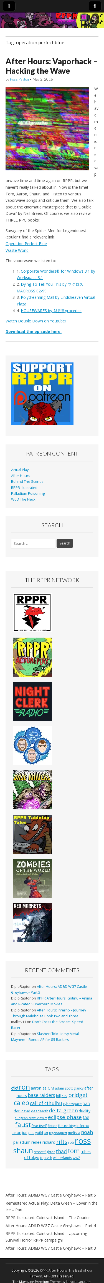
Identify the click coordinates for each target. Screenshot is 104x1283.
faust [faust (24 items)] (23, 1124)
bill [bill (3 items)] (58, 1095)
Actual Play (20, 470)
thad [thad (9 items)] (61, 1151)
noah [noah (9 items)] (87, 1132)
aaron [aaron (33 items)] (20, 1086)
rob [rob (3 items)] (71, 1142)
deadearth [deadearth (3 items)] (39, 1111)
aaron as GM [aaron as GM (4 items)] (42, 1088)
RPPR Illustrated (24, 487)
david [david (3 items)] (25, 1111)
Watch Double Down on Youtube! (36, 321)
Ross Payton (19, 79)
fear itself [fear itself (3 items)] (39, 1125)
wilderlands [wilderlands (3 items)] (62, 1157)
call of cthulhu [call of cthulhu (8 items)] (46, 1103)
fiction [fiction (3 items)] (52, 1125)
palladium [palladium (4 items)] (22, 1142)
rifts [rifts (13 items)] (61, 1141)
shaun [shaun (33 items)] (23, 1150)
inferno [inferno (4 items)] (83, 1125)
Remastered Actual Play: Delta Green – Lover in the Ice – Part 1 (52, 1206)
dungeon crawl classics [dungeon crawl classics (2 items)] (31, 1118)
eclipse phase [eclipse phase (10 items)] (65, 1116)
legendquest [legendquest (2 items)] (58, 1133)
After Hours (20, 475)
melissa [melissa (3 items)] (74, 1132)
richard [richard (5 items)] (48, 1142)
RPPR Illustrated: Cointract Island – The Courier (48, 1217)
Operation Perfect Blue (26, 243)
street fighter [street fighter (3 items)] (44, 1152)
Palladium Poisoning (28, 493)
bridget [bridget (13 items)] (78, 1095)
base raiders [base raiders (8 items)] (41, 1095)
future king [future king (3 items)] (67, 1125)
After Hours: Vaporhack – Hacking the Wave (51, 65)
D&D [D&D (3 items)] (86, 1104)
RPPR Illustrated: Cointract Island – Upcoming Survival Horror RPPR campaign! (46, 1237)
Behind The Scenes (27, 481)
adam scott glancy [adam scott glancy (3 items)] (69, 1088)
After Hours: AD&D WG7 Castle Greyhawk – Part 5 (51, 1195)
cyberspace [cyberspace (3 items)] (72, 1104)
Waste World (17, 250)
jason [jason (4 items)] (16, 1132)
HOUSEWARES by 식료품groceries (51, 310)
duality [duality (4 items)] (84, 1110)
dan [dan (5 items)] (17, 1110)
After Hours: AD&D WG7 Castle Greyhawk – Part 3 (51, 1248)
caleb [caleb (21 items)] (21, 1102)
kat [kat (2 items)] (46, 1133)
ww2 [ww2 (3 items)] (76, 1157)
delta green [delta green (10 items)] (63, 1110)
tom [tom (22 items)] (74, 1150)
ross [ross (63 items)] (83, 1140)
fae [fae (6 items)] (86, 1117)
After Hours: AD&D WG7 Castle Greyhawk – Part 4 (51, 1225)
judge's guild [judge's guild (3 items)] (32, 1132)
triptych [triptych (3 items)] (46, 1157)
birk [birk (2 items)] (64, 1096)
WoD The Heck (23, 499)
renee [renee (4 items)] (36, 1142)
